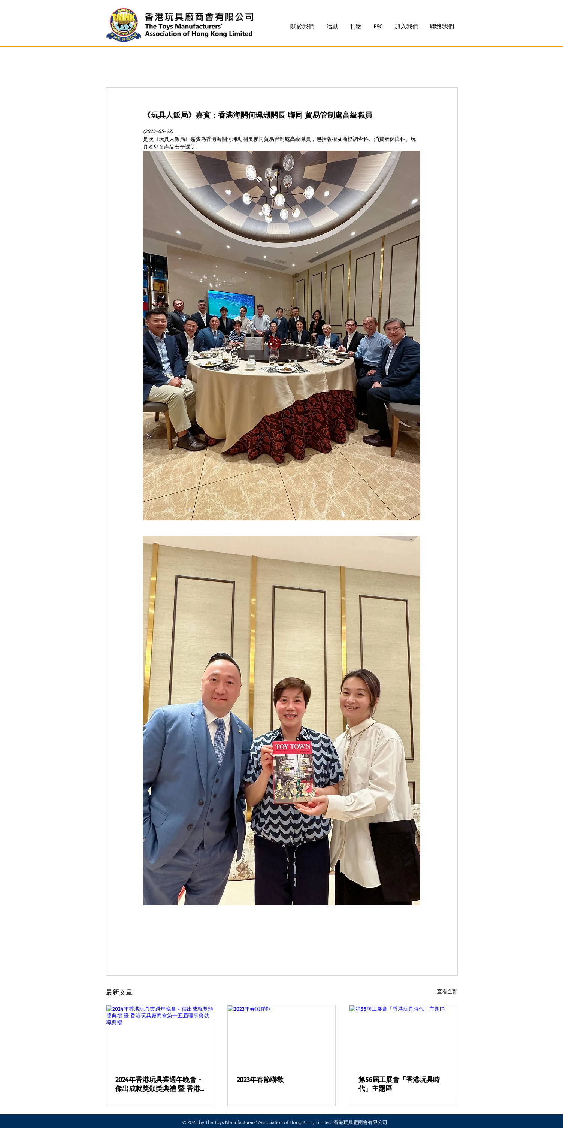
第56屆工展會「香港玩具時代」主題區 (399, 1083)
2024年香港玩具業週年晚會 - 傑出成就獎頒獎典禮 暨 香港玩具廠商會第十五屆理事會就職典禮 (159, 1084)
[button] (332, 26)
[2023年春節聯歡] (281, 1035)
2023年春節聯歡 (260, 1079)
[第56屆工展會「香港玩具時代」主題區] (403, 1035)
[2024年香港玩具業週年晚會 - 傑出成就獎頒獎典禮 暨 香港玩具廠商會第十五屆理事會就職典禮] (160, 1035)
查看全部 (447, 991)
